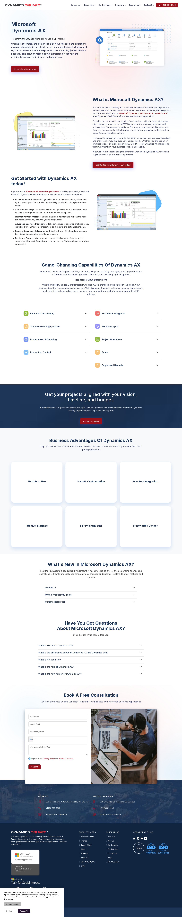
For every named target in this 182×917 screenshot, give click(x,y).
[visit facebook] (138, 838)
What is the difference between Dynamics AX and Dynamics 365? (73, 652)
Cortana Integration (55, 601)
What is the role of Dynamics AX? (56, 666)
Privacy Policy (49, 758)
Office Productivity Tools (58, 594)
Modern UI (50, 587)
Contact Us (148, 5)
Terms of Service (66, 758)
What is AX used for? (49, 659)
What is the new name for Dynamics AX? (60, 673)
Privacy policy (114, 861)
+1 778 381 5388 (107, 808)
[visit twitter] (134, 838)
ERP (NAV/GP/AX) (88, 861)
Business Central (87, 836)
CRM (83, 865)
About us (111, 836)
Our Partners (113, 849)
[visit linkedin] (145, 838)
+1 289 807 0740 (53, 808)
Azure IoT (85, 857)
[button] (31, 739)
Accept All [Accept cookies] (24, 911)
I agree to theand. (52, 758)
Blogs (110, 857)
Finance (84, 840)
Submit (34, 766)
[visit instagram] (142, 838)
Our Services (113, 844)
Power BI (84, 853)
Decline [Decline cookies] (9, 911)
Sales (83, 849)
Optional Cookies (12, 904)
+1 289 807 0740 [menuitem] (166, 5)
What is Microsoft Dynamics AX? (55, 645)
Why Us (111, 840)
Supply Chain (86, 844)
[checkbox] (29, 758)
